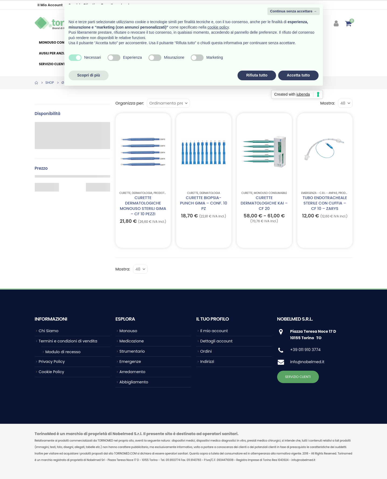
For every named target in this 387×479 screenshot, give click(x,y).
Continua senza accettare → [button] (293, 11)
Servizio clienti (52, 64)
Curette (125, 193)
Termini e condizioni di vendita (68, 341)
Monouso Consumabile (270, 193)
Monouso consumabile (60, 42)
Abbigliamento (134, 382)
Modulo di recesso (63, 352)
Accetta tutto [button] (298, 75)
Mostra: (327, 103)
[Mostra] (345, 103)
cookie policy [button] (218, 27)
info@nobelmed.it (307, 362)
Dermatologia (142, 193)
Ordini (206, 351)
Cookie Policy (51, 371)
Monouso (128, 331)
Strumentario (132, 351)
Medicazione (132, 341)
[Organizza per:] (168, 103)
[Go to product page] (142, 151)
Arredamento (132, 371)
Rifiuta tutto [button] (256, 75)
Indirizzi (207, 361)
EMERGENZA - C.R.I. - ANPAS (319, 193)
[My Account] (336, 23)
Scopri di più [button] (88, 75)
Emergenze (130, 361)
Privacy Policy (52, 361)
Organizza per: (130, 103)
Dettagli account (216, 341)
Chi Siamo (48, 331)
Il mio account (50, 5)
